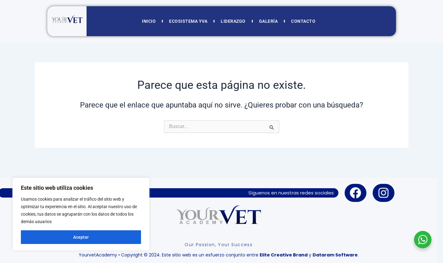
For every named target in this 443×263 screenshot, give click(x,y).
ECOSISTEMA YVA (188, 21)
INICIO (149, 21)
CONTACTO (303, 21)
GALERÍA (268, 21)
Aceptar (81, 237)
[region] (80, 214)
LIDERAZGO (233, 21)
